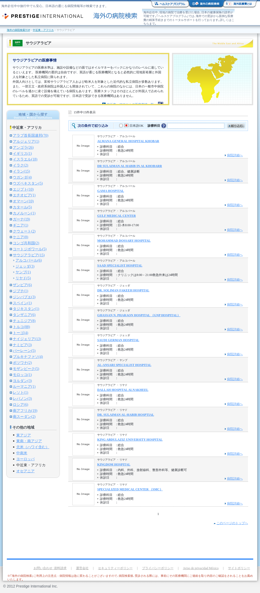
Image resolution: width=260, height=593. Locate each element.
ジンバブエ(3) (24, 297)
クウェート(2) (24, 231)
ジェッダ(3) (24, 266)
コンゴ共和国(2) (26, 243)
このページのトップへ (232, 523)
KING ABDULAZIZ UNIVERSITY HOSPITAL (129, 439)
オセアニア (25, 471)
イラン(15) (21, 171)
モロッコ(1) (22, 375)
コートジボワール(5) (29, 249)
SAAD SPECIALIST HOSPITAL (119, 265)
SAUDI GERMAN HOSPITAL (118, 340)
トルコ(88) (21, 327)
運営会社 (82, 568)
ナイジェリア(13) (27, 339)
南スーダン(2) (24, 416)
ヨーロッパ (25, 459)
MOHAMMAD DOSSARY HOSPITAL (124, 240)
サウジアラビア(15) (29, 255)
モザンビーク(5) (26, 369)
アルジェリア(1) (26, 141)
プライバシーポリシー (158, 568)
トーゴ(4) (20, 333)
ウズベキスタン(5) (28, 183)
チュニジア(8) (24, 321)
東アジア (23, 435)
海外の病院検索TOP (18, 30)
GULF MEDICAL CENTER (116, 216)
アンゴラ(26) (23, 147)
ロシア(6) (20, 404)
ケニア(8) (20, 237)
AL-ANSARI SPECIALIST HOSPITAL (124, 365)
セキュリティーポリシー (115, 568)
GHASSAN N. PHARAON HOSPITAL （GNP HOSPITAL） (139, 315)
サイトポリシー (239, 568)
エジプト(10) (23, 189)
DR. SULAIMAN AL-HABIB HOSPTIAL (125, 415)
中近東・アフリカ (43, 30)
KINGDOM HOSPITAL (113, 464)
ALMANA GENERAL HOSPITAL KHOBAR (128, 141)
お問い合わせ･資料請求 (50, 568)
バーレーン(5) (24, 350)
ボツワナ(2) (22, 363)
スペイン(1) (22, 303)
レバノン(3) (22, 398)
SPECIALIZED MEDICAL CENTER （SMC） (130, 489)
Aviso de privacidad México (201, 568)
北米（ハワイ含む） (32, 447)
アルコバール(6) (28, 260)
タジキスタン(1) (26, 309)
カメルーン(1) (24, 213)
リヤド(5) (23, 278)
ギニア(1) (20, 225)
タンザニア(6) (24, 315)
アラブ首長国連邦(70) (30, 135)
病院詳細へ (235, 155)
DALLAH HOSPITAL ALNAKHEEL (122, 390)
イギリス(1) (22, 153)
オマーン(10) (23, 201)
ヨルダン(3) (22, 381)
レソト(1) (20, 392)
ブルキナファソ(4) (28, 356)
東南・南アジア (29, 441)
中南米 (21, 453)
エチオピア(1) (24, 195)
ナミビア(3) (22, 345)
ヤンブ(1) (23, 272)
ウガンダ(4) (22, 177)
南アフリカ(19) (25, 410)
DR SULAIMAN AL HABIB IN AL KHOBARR (129, 166)
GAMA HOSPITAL (110, 191)
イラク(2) (20, 165)
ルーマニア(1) (24, 386)
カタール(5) (22, 207)
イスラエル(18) (25, 159)
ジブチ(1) (20, 291)
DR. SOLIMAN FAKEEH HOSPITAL (123, 290)
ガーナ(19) (21, 219)
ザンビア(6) (22, 285)
